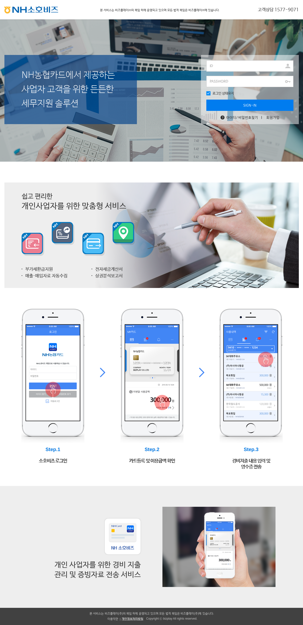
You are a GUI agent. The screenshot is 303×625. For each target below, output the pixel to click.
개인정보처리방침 (132, 619)
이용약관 (112, 619)
